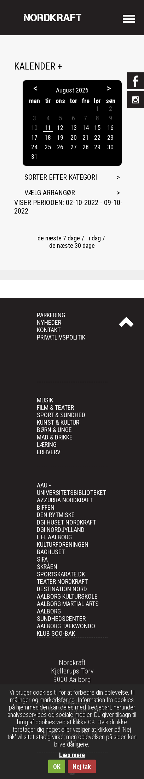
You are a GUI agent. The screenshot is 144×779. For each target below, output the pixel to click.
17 (34, 137)
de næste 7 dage (59, 238)
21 (85, 137)
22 (97, 137)
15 (97, 127)
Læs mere (72, 755)
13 (73, 127)
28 (85, 147)
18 (48, 137)
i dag (95, 238)
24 (34, 147)
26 (60, 147)
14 (85, 127)
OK (57, 766)
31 (34, 156)
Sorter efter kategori (60, 177)
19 (60, 137)
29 (97, 147)
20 (73, 137)
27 (73, 147)
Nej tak (82, 766)
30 (110, 147)
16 (110, 127)
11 (48, 127)
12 (60, 127)
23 (110, 137)
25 (48, 147)
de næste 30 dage (72, 245)
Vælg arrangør (49, 192)
